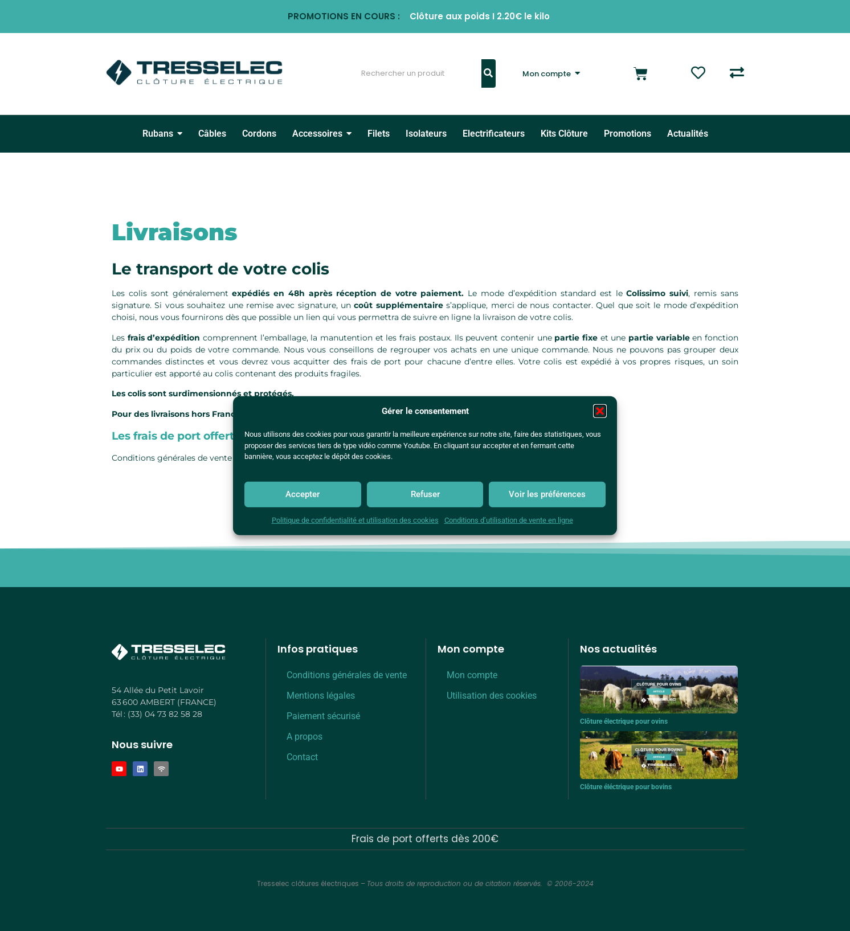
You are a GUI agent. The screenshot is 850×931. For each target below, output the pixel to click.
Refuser (425, 494)
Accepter (302, 494)
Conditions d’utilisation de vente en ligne (508, 520)
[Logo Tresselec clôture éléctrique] (194, 72)
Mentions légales (321, 695)
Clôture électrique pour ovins (624, 721)
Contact (302, 757)
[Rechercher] (414, 73)
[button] (600, 411)
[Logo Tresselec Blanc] (169, 652)
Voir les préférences (547, 494)
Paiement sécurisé (323, 716)
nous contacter (560, 305)
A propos (304, 736)
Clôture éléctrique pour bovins (626, 787)
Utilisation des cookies (492, 695)
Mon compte (472, 675)
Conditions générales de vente (172, 458)
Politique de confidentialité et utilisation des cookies (355, 520)
